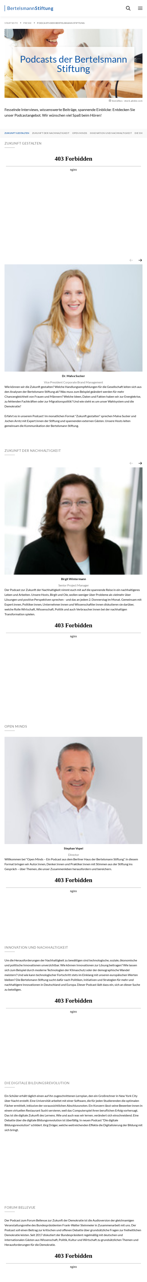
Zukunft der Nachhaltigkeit (50, 133)
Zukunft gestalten (17, 133)
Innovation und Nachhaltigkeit (111, 133)
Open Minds (79, 133)
